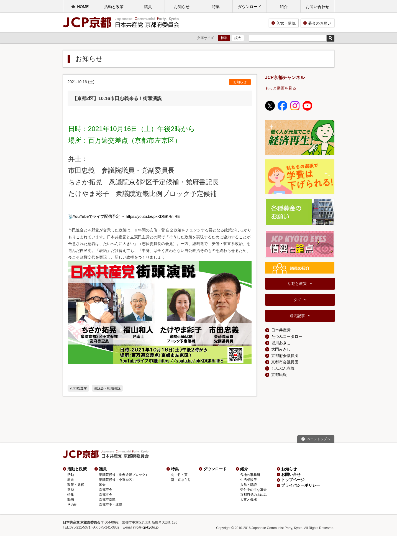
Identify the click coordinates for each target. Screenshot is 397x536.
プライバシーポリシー (300, 485)
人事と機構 (248, 500)
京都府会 (105, 490)
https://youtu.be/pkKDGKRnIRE (153, 216)
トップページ (292, 480)
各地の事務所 (250, 475)
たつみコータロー (286, 336)
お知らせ (181, 6)
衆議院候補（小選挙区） (117, 480)
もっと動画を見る (280, 88)
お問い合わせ (317, 6)
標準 (224, 38)
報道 (70, 480)
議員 (148, 6)
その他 (72, 505)
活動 (70, 475)
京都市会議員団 (284, 362)
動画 (70, 500)
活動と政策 (114, 6)
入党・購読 (286, 23)
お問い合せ (291, 474)
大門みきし (281, 349)
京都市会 (105, 495)
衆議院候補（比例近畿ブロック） (124, 475)
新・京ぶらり (181, 480)
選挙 (70, 490)
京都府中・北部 (110, 505)
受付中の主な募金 (253, 490)
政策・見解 (75, 485)
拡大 (237, 38)
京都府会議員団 (284, 355)
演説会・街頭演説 (107, 388)
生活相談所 (248, 480)
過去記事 (297, 315)
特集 (216, 6)
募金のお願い (319, 23)
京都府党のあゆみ (253, 495)
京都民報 (279, 374)
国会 (102, 485)
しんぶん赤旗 (282, 368)
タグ (297, 299)
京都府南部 (107, 500)
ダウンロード (249, 6)
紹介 (284, 6)
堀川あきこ (281, 343)
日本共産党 (281, 330)
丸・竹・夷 (179, 475)
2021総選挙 (78, 388)
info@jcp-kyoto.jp (145, 527)
